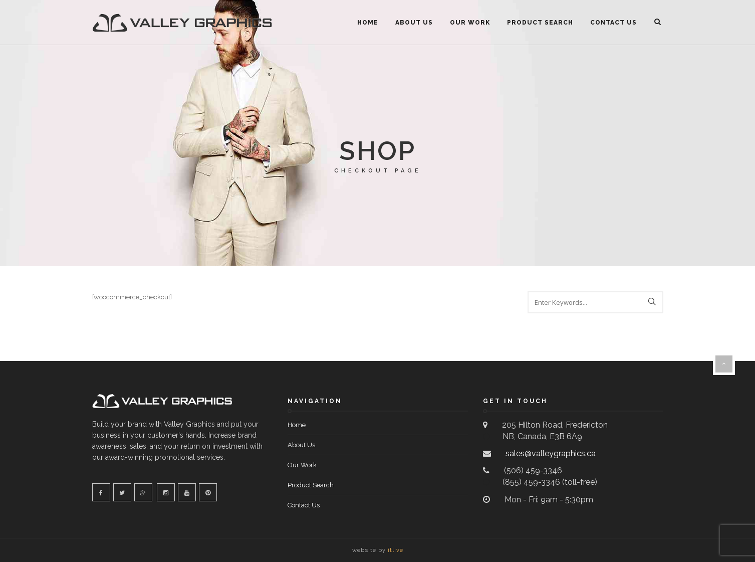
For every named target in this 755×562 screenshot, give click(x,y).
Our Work (470, 22)
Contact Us (613, 22)
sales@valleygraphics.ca (550, 453)
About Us (414, 22)
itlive (395, 550)
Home (367, 22)
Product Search (540, 22)
